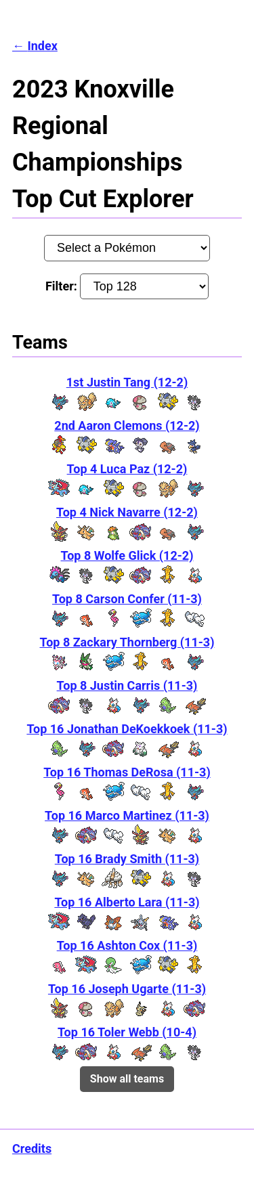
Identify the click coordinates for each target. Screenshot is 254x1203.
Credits (31, 1148)
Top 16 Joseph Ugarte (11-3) (127, 989)
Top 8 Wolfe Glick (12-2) (127, 555)
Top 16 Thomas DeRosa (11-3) (127, 772)
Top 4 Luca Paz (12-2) (127, 469)
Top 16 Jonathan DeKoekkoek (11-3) (126, 729)
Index (42, 46)
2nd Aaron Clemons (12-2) (126, 425)
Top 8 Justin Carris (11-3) (127, 685)
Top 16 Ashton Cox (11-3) (127, 945)
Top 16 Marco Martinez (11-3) (127, 815)
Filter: (127, 286)
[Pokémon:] (127, 248)
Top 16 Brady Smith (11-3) (127, 859)
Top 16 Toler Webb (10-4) (127, 1032)
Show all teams (127, 1078)
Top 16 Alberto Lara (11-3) (126, 902)
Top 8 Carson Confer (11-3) (127, 599)
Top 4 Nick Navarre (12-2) (127, 512)
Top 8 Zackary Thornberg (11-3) (127, 642)
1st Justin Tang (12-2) (127, 382)
